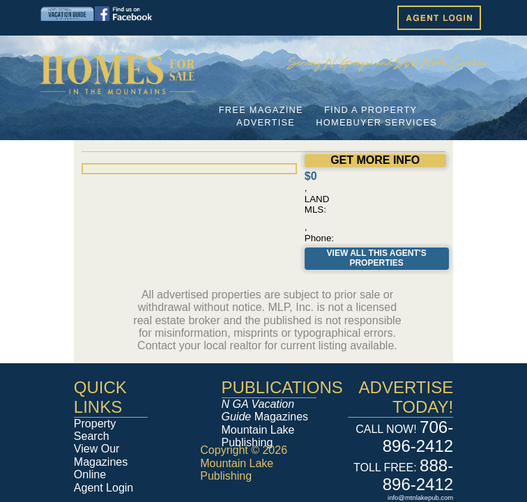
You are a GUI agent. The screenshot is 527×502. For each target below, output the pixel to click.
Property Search (95, 430)
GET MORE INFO (375, 160)
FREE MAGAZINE (261, 110)
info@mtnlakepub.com (420, 497)
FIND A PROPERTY (370, 110)
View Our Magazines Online (101, 461)
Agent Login (103, 488)
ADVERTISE (265, 122)
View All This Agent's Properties (377, 258)
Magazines (265, 410)
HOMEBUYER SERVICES (376, 122)
